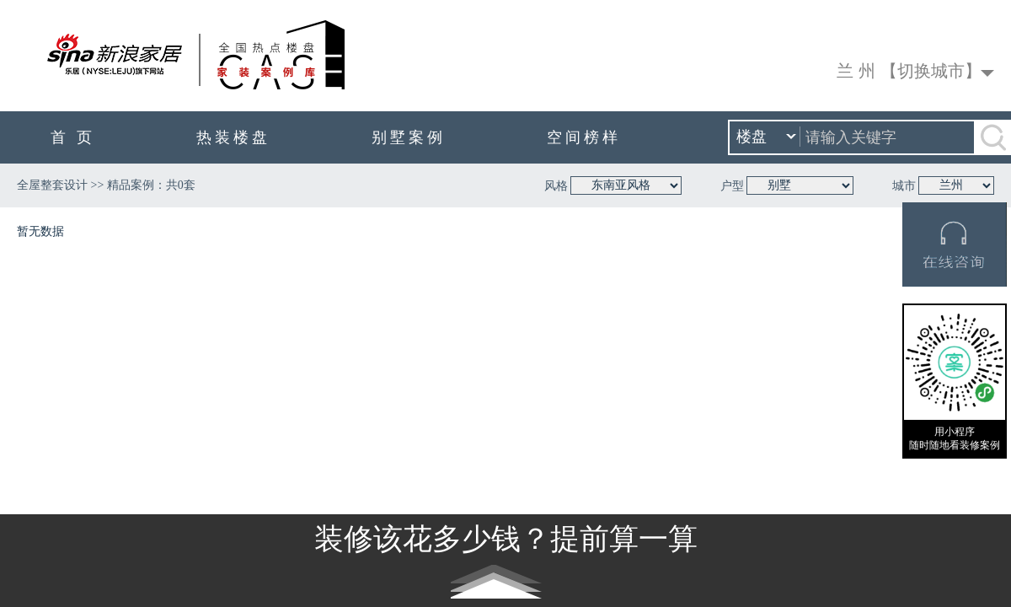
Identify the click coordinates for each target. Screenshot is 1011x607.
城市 (904, 186)
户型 (732, 186)
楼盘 (766, 137)
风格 (556, 186)
